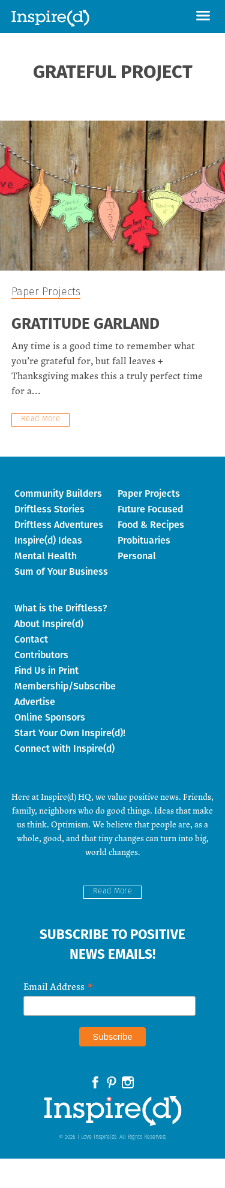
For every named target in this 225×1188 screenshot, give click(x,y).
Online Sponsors (49, 717)
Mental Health (45, 556)
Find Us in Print (46, 670)
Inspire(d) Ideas (48, 540)
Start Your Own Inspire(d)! (69, 733)
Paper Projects (45, 292)
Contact (31, 639)
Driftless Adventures (58, 524)
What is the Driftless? (60, 608)
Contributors (41, 655)
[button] (203, 16)
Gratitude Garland (85, 325)
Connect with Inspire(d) (64, 748)
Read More (41, 419)
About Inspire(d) (48, 623)
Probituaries (144, 540)
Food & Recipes (151, 524)
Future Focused (150, 509)
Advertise (34, 701)
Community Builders (58, 493)
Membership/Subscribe (65, 686)
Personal (137, 556)
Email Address (58, 985)
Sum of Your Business (61, 571)
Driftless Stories (49, 509)
